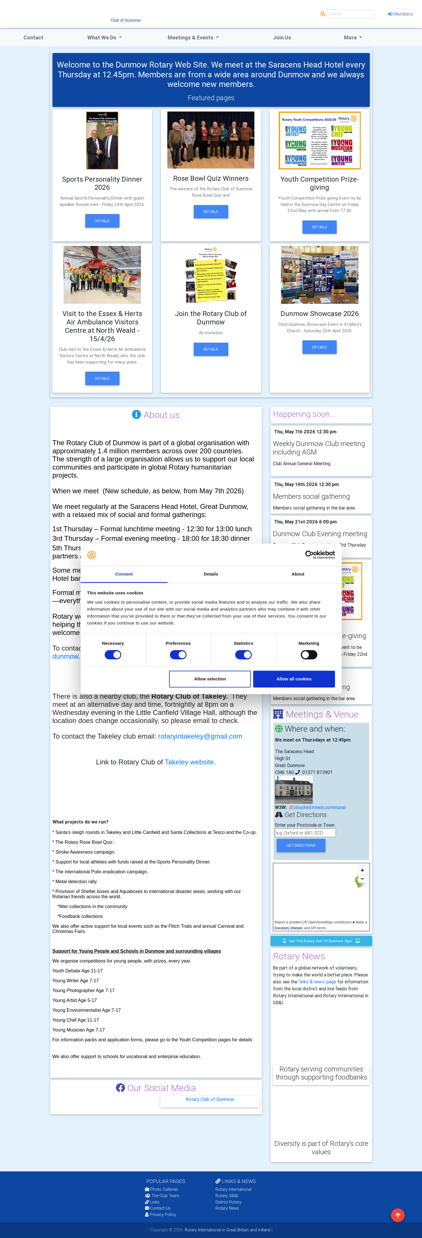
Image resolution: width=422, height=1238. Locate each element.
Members (400, 14)
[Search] (349, 14)
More (351, 37)
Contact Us (158, 1208)
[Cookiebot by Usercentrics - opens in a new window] (309, 555)
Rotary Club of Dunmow (210, 1099)
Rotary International (233, 1189)
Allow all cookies (293, 678)
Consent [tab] (124, 573)
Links (152, 1202)
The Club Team (162, 1195)
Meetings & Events (191, 37)
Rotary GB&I (226, 1195)
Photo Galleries (161, 1189)
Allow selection (210, 678)
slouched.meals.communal (319, 807)
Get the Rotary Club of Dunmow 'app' (321, 940)
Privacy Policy (160, 1214)
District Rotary (228, 1202)
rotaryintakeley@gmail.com (200, 736)
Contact (33, 37)
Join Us (282, 37)
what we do (102, 37)
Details (102, 220)
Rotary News (227, 1208)
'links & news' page (317, 982)
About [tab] (298, 573)
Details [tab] (211, 573)
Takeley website (189, 762)
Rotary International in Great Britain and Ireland (227, 1229)
